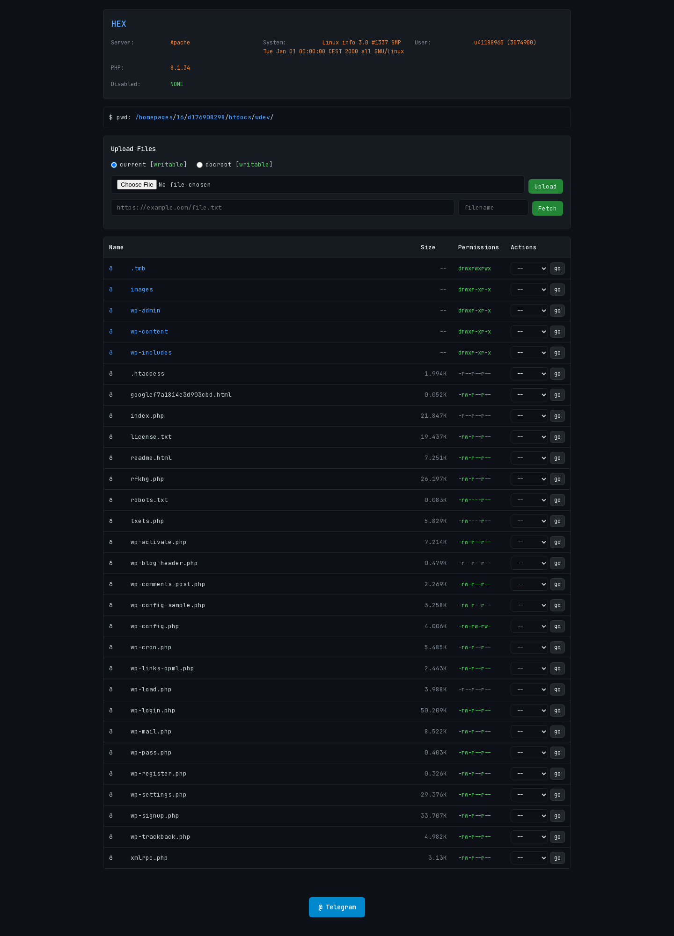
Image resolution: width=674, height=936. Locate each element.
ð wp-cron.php (140, 647)
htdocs (240, 117)
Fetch (547, 208)
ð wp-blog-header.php (153, 563)
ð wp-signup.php (144, 816)
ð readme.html (140, 458)
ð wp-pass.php (140, 752)
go (557, 268)
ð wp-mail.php (140, 731)
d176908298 (206, 117)
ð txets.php (136, 521)
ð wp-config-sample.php (157, 605)
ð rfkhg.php (136, 479)
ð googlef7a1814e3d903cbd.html (170, 395)
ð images (131, 289)
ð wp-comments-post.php (157, 584)
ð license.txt (140, 437)
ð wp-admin (135, 310)
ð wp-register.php (148, 773)
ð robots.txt (138, 500)
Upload (546, 186)
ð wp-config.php (144, 626)
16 (180, 117)
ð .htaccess (136, 373)
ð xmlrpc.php (138, 858)
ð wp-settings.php (148, 794)
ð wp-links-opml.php (151, 668)
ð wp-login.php (142, 710)
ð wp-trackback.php (149, 837)
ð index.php (136, 416)
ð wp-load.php (140, 689)
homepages (156, 117)
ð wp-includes (140, 352)
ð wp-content (138, 331)
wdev (262, 117)
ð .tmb (127, 268)
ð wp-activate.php (148, 542)
